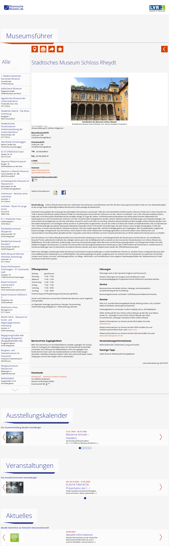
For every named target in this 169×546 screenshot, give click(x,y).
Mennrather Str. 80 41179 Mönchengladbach (15, 185)
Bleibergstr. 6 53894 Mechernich (15, 369)
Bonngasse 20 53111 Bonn (15, 309)
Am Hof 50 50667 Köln (15, 210)
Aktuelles (19, 515)
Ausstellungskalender (37, 415)
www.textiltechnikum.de (40, 172)
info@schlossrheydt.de (40, 163)
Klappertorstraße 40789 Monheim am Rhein (15, 91)
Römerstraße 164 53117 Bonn (15, 130)
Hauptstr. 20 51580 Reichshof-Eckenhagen (15, 271)
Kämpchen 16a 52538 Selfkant (15, 298)
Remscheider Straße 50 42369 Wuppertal (15, 245)
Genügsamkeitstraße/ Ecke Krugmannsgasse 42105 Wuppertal (15, 340)
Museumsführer (29, 35)
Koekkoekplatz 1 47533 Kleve (15, 221)
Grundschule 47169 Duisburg (15, 79)
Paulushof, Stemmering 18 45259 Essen (15, 355)
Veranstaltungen (30, 465)
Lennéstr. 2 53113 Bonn (15, 197)
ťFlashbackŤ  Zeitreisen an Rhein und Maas (49, 376)
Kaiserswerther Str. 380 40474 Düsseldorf (15, 173)
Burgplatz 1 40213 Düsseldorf (15, 114)
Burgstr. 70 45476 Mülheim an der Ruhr (15, 164)
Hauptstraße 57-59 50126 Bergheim (15, 381)
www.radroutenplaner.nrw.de (111, 335)
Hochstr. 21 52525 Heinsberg (15, 324)
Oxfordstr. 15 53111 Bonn (15, 257)
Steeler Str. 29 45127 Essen (15, 154)
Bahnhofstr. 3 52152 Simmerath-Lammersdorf (15, 286)
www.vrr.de (132, 329)
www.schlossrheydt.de (40, 170)
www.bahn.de (105, 323)
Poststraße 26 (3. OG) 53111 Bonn (15, 102)
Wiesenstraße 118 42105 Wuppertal (15, 232)
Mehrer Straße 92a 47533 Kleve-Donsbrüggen (15, 144)
